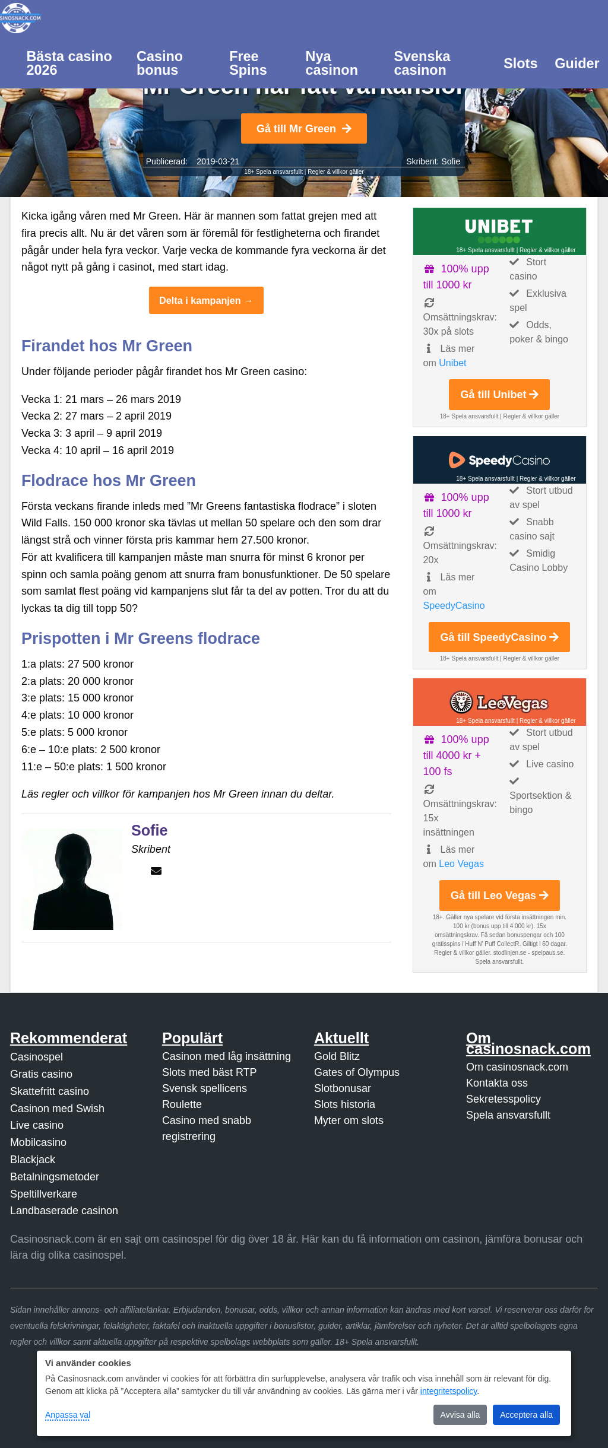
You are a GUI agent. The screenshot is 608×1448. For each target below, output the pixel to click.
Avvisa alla (460, 1415)
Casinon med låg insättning (226, 1056)
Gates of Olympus (357, 1072)
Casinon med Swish (57, 1108)
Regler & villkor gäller (335, 172)
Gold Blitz (337, 1056)
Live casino (37, 1125)
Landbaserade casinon (64, 1211)
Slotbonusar (342, 1088)
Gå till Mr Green (304, 129)
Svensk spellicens (204, 1088)
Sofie (450, 161)
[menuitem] (73, 62)
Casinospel (36, 1057)
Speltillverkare (43, 1194)
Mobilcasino (38, 1142)
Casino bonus (160, 63)
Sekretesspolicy (503, 1099)
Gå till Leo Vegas (500, 895)
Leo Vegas (461, 864)
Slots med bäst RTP (209, 1072)
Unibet (452, 363)
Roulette (182, 1104)
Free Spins (248, 63)
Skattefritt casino (49, 1091)
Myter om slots (349, 1120)
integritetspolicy (448, 1391)
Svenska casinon (422, 63)
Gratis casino (41, 1074)
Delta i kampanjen (200, 300)
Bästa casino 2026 (69, 63)
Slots (520, 63)
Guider (577, 63)
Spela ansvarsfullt (508, 1115)
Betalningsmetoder (54, 1177)
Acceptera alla (526, 1415)
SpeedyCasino (454, 606)
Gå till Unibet (499, 395)
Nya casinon (332, 63)
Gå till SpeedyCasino (499, 637)
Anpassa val (67, 1415)
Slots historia (344, 1104)
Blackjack (32, 1160)
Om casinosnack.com (517, 1067)
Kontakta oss (497, 1083)
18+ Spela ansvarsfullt (273, 172)
